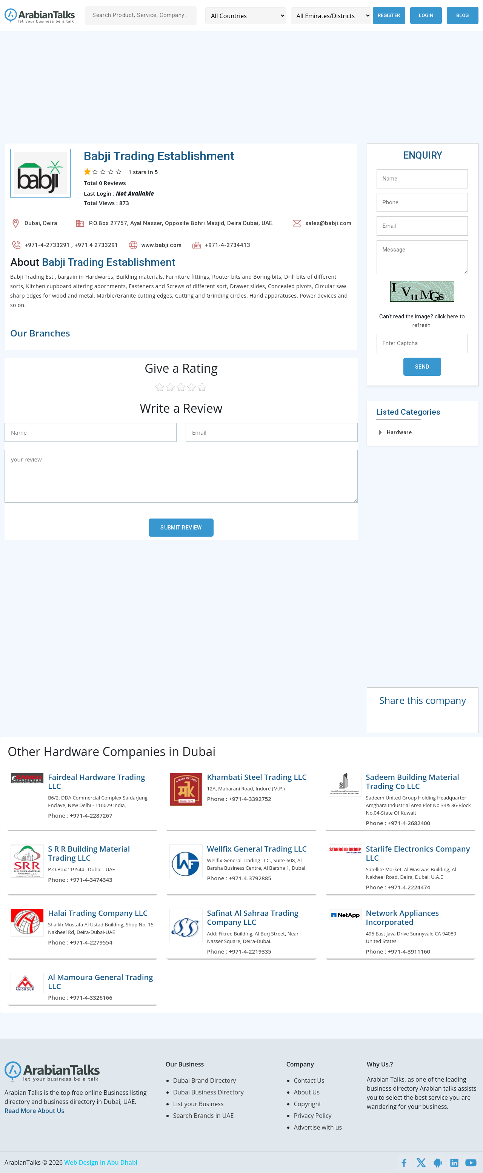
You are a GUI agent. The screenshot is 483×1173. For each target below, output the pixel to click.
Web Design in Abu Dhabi (100, 1162)
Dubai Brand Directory (204, 1080)
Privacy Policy (313, 1115)
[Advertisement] (231, 90)
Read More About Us (34, 1111)
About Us (307, 1092)
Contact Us (309, 1080)
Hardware (399, 432)
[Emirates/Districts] (329, 16)
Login (426, 15)
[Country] (245, 16)
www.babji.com (162, 245)
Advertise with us (318, 1127)
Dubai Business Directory (208, 1092)
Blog (462, 15)
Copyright (307, 1104)
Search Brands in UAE (203, 1115)
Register (388, 15)
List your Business (198, 1104)
